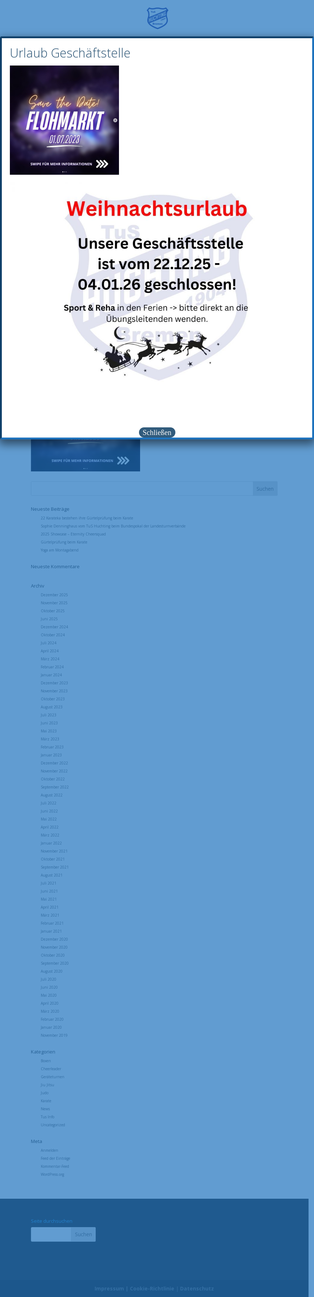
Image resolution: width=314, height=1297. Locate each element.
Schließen (157, 432)
